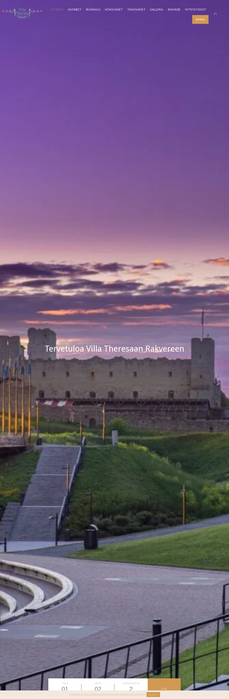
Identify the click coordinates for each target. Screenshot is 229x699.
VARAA (200, 19)
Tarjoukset (136, 9)
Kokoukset (114, 9)
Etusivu (57, 9)
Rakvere (174, 9)
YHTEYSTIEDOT (195, 9)
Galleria (156, 9)
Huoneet (75, 9)
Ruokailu (93, 9)
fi (215, 14)
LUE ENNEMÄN (137, 694)
